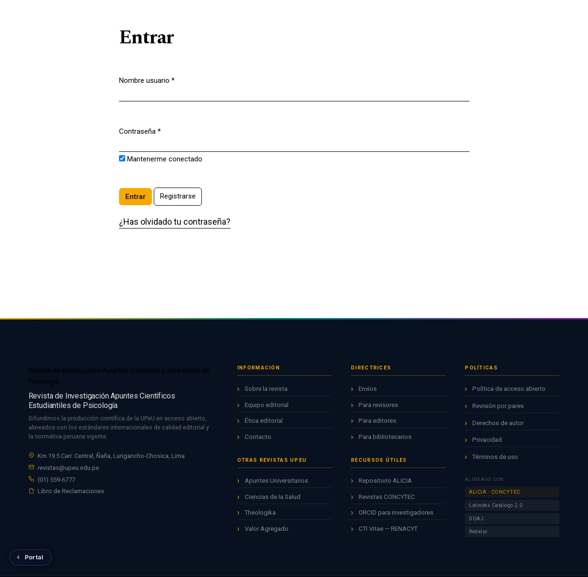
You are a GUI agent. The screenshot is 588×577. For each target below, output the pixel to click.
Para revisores (378, 408)
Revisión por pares (498, 412)
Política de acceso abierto (509, 395)
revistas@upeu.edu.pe (68, 468)
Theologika (260, 514)
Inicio (224, 14)
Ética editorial (264, 422)
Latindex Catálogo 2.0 (496, 511)
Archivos (289, 14)
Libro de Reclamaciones (71, 492)
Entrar (551, 14)
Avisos (326, 14)
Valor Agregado (267, 530)
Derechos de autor (498, 429)
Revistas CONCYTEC (387, 500)
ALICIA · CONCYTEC (494, 499)
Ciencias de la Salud (272, 498)
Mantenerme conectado (164, 159)
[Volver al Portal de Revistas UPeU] (31, 557)
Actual (254, 14)
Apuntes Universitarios (276, 483)
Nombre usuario (147, 80)
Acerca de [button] (363, 14)
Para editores (377, 424)
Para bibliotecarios (385, 440)
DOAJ (476, 525)
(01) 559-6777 (56, 480)
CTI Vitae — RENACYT (388, 532)
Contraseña (140, 131)
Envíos (368, 392)
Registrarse (502, 14)
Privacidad (487, 446)
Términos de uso (495, 463)
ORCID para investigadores (396, 516)
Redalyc (478, 538)
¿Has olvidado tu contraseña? (174, 222)
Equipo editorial (267, 406)
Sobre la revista (266, 390)
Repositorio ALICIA (385, 484)
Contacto (258, 438)
